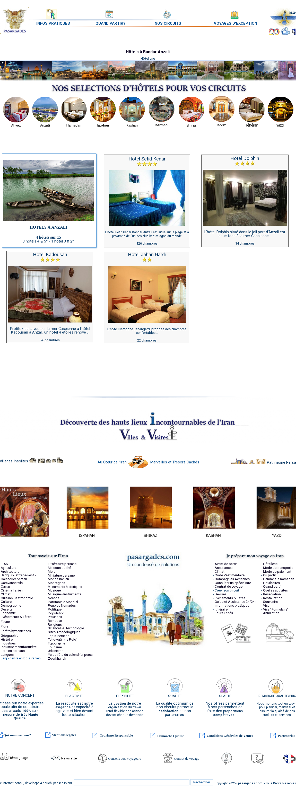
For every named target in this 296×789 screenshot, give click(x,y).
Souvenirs (270, 602)
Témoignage (18, 758)
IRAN (4, 564)
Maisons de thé (59, 568)
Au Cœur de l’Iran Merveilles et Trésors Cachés (148, 462)
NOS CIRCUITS (168, 23)
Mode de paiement (277, 571)
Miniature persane (61, 575)
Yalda (52, 655)
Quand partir (272, 586)
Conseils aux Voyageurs (124, 758)
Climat (6, 594)
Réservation (272, 594)
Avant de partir (226, 564)
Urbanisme (55, 651)
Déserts (7, 609)
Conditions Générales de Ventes (230, 736)
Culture (6, 602)
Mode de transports (278, 568)
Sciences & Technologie (66, 628)
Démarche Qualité (170, 736)
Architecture (10, 571)
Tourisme (55, 647)
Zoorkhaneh (57, 658)
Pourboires (271, 583)
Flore (4, 626)
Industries (8, 643)
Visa (266, 605)
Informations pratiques (232, 605)
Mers (51, 571)
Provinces (55, 617)
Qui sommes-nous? (17, 735)
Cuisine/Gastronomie (17, 598)
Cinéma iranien (12, 590)
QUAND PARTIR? (110, 23)
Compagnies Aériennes (232, 579)
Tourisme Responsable (116, 735)
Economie (8, 613)
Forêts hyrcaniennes (16, 631)
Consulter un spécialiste (233, 583)
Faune (5, 622)
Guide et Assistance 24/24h (235, 602)
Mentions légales (64, 735)
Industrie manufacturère (19, 647)
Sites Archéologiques (64, 632)
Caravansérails (12, 583)
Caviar (5, 586)
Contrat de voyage (186, 758)
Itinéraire (221, 609)
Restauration (272, 598)
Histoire (7, 639)
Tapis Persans (58, 636)
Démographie (11, 605)
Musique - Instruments (64, 594)
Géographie (9, 636)
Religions (55, 624)
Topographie (56, 643)
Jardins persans (13, 651)
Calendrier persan (14, 579)
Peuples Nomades (62, 605)
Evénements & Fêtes (16, 617)
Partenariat (286, 736)
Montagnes (56, 583)
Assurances (223, 568)
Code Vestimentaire (230, 575)
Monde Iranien (58, 579)
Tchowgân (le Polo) (62, 639)
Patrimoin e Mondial (63, 602)
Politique (55, 609)
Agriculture (8, 568)
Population (56, 613)
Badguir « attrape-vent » (18, 575)
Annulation (271, 613)
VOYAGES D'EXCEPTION (235, 23)
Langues (7, 655)
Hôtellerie (270, 564)
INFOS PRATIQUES (53, 23)
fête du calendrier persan (75, 655)
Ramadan (55, 621)
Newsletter (69, 758)
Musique (54, 590)
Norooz (53, 598)
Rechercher (201, 782)
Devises (221, 594)
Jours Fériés (224, 613)
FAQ (259, 759)
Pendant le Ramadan (278, 579)
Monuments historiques (65, 587)
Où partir (269, 575)
